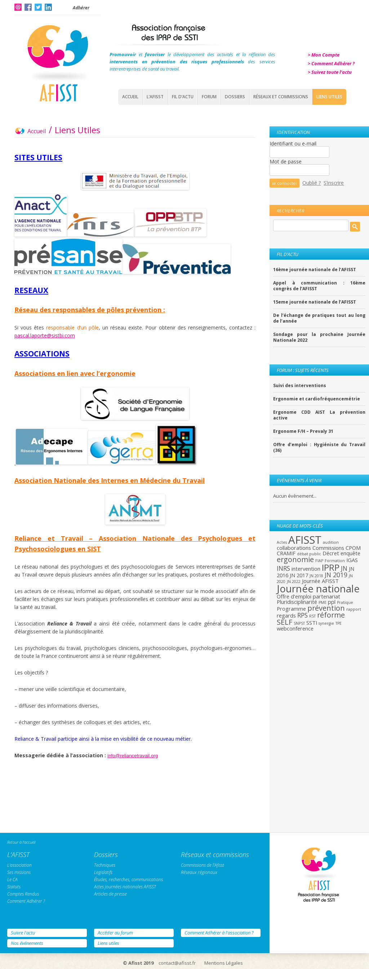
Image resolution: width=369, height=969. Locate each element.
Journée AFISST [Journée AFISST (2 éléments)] (320, 580)
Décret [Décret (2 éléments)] (331, 553)
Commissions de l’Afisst (202, 865)
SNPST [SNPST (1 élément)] (299, 623)
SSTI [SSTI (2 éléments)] (311, 622)
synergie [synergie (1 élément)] (326, 623)
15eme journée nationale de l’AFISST (314, 302)
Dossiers (235, 97)
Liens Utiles (329, 97)
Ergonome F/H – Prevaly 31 (303, 431)
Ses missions (19, 872)
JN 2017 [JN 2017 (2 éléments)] (299, 575)
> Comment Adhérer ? (331, 63)
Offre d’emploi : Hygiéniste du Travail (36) (319, 447)
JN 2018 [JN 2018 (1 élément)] (316, 575)
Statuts (14, 887)
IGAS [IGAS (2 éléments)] (352, 560)
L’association (19, 865)
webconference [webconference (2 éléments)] (295, 628)
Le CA (12, 879)
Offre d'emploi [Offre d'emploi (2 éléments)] (294, 596)
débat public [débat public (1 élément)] (309, 553)
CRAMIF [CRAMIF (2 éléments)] (286, 553)
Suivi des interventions (299, 386)
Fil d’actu (183, 97)
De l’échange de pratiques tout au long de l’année (319, 318)
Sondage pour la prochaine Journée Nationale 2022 (319, 337)
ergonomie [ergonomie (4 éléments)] (295, 559)
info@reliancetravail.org (132, 755)
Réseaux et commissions (280, 97)
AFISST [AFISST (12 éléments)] (304, 540)
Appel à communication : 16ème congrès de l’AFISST (319, 286)
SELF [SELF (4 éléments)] (284, 622)
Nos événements (27, 943)
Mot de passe (286, 161)
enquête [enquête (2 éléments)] (350, 553)
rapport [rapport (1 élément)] (353, 609)
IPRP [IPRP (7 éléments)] (330, 567)
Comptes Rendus (23, 894)
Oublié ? (311, 182)
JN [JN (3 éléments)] (344, 568)
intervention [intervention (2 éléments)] (306, 568)
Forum (209, 97)
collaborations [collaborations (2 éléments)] (294, 547)
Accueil (130, 97)
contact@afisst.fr (177, 963)
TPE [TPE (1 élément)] (338, 623)
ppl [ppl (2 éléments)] (331, 601)
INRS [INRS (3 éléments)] (283, 568)
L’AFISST (155, 97)
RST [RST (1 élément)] (312, 616)
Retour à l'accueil (21, 842)
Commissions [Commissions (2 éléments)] (328, 547)
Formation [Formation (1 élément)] (335, 560)
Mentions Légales (223, 963)
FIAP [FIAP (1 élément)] (319, 560)
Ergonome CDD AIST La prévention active (319, 415)
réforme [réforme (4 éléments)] (331, 615)
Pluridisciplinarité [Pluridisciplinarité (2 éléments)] (297, 601)
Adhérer (81, 8)
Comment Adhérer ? (26, 901)
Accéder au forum (115, 932)
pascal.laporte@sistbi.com (44, 335)
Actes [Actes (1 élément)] (282, 542)
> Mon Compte (323, 54)
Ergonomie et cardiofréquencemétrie (316, 399)
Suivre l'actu (23, 932)
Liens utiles (108, 943)
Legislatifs (103, 872)
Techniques (104, 865)
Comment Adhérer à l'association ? (219, 932)
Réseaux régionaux (199, 872)
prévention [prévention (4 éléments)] (326, 608)
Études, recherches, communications (128, 879)
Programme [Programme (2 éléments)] (291, 608)
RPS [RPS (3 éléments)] (302, 615)
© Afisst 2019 (138, 963)
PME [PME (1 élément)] (322, 602)
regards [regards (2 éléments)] (286, 615)
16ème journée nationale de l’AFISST (314, 270)
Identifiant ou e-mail (293, 143)
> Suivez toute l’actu (330, 72)
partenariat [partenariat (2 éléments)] (326, 596)
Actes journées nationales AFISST (125, 887)
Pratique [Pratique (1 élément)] (345, 602)
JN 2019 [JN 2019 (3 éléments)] (336, 574)
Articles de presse (110, 894)
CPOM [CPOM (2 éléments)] (353, 547)
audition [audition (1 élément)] (331, 542)
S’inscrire (334, 182)
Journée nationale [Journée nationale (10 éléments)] (318, 588)
